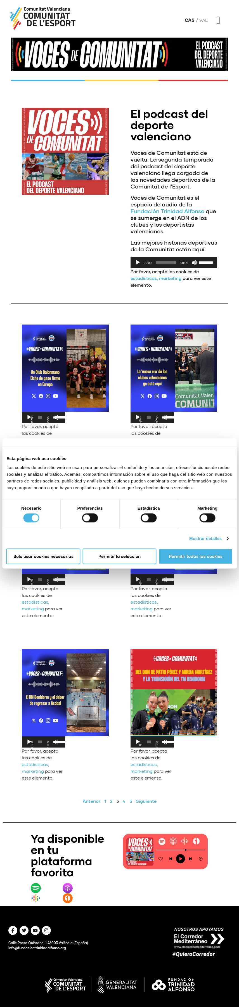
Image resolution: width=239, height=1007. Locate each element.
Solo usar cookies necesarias (43, 556)
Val (203, 20)
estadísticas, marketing (156, 278)
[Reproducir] (138, 262)
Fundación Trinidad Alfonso (167, 211)
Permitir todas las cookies (196, 556)
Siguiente (146, 801)
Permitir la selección (119, 556)
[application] (174, 262)
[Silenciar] (194, 262)
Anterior (91, 801)
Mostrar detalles (205, 538)
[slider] (166, 262)
